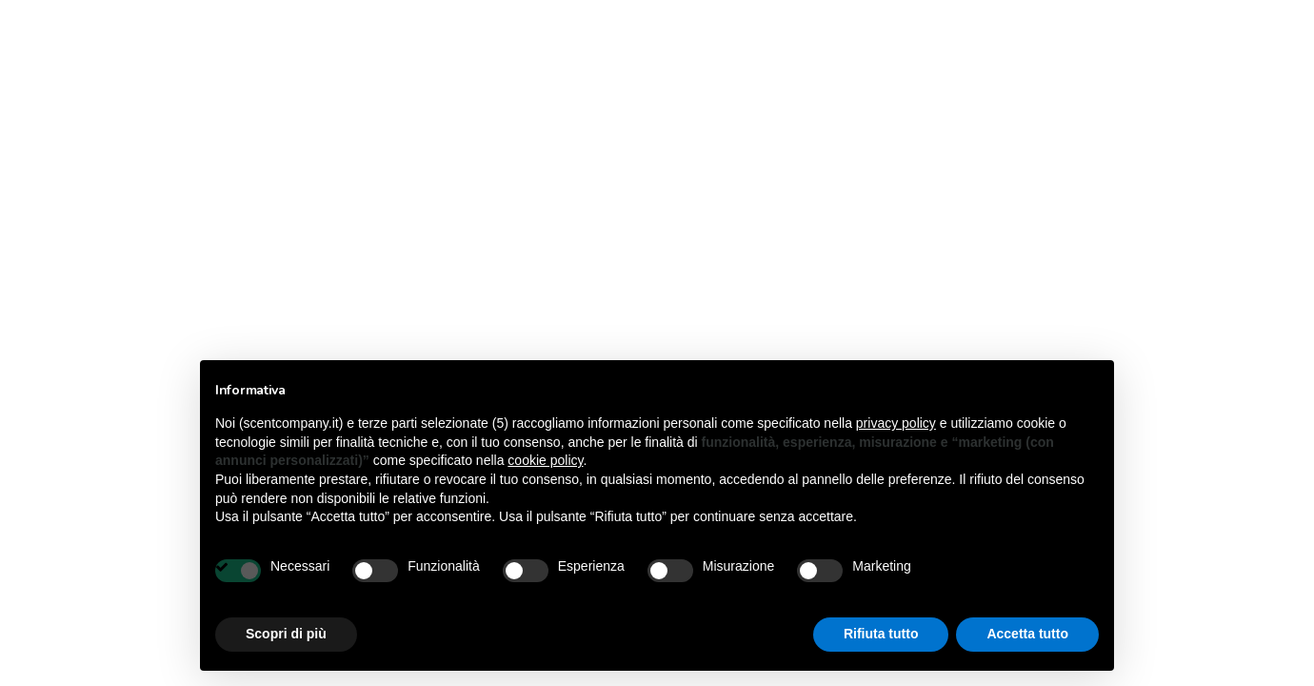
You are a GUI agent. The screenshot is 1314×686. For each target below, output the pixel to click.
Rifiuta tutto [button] (881, 633)
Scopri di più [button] (286, 633)
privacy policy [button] (896, 423)
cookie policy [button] (545, 460)
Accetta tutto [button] (1027, 633)
